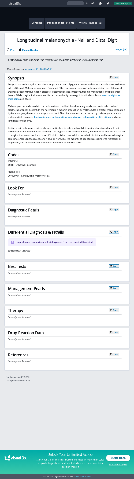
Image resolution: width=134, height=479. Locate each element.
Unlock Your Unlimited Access (70, 456)
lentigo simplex (42, 117)
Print (11, 50)
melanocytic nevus (62, 117)
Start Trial (118, 459)
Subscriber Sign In (118, 465)
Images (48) (121, 50)
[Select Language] (101, 3)
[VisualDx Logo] (15, 3)
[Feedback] (108, 3)
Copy (115, 77)
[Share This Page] (93, 3)
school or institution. (82, 476)
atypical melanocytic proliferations (92, 117)
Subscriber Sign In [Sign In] (123, 3)
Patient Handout (29, 50)
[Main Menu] (3, 3)
